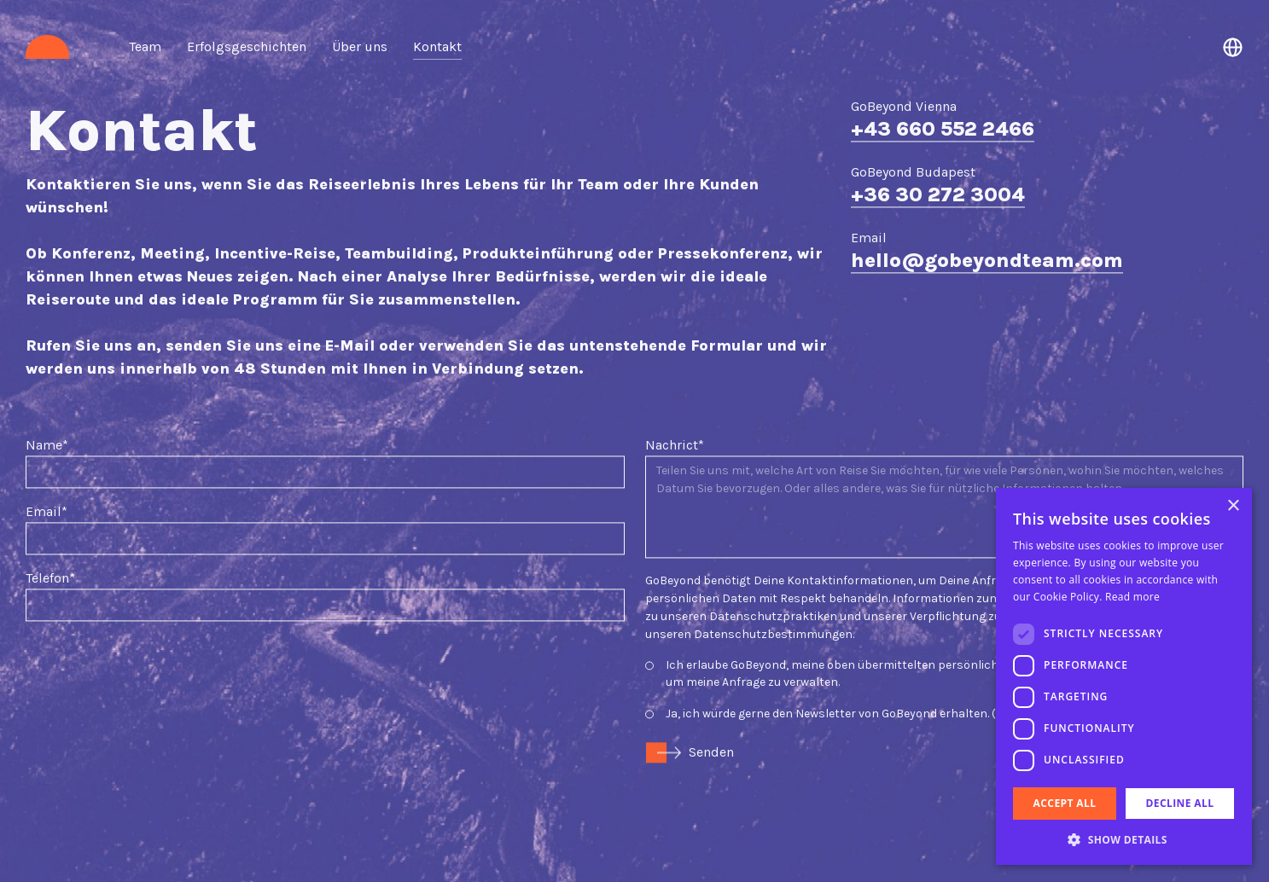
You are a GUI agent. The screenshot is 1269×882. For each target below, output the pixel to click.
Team (145, 46)
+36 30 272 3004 (938, 155)
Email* (46, 471)
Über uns (359, 46)
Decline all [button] (1180, 803)
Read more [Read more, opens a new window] (1132, 596)
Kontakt (437, 46)
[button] (1124, 839)
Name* (47, 405)
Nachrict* (674, 405)
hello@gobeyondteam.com (987, 220)
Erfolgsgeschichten (246, 46)
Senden (711, 712)
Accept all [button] (1065, 803)
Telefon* (50, 538)
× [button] (1232, 506)
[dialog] (1124, 676)
